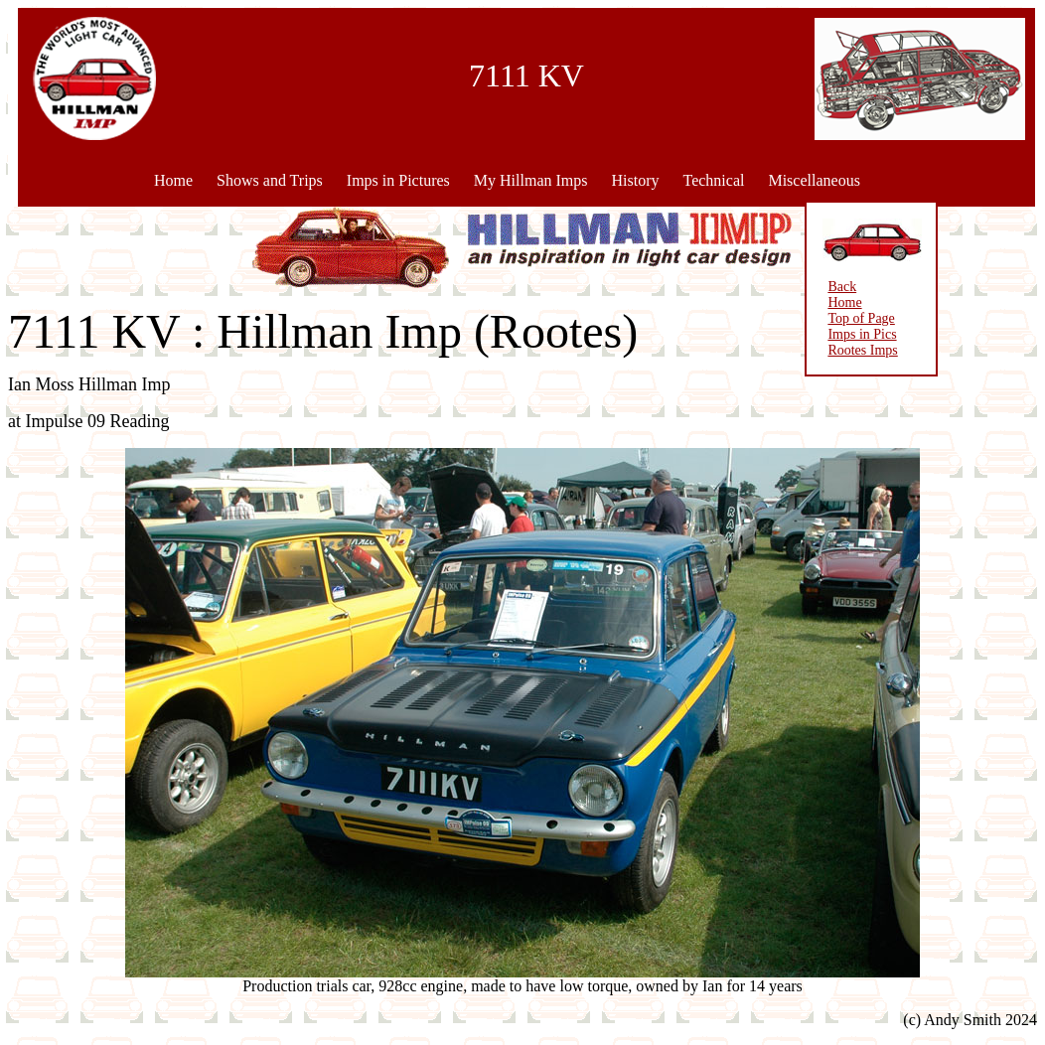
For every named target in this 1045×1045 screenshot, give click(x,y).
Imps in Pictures (398, 180)
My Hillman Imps (531, 180)
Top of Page (845, 318)
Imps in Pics (846, 334)
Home (173, 180)
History (635, 180)
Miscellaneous (813, 180)
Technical (713, 180)
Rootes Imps (846, 350)
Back (826, 286)
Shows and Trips (270, 180)
